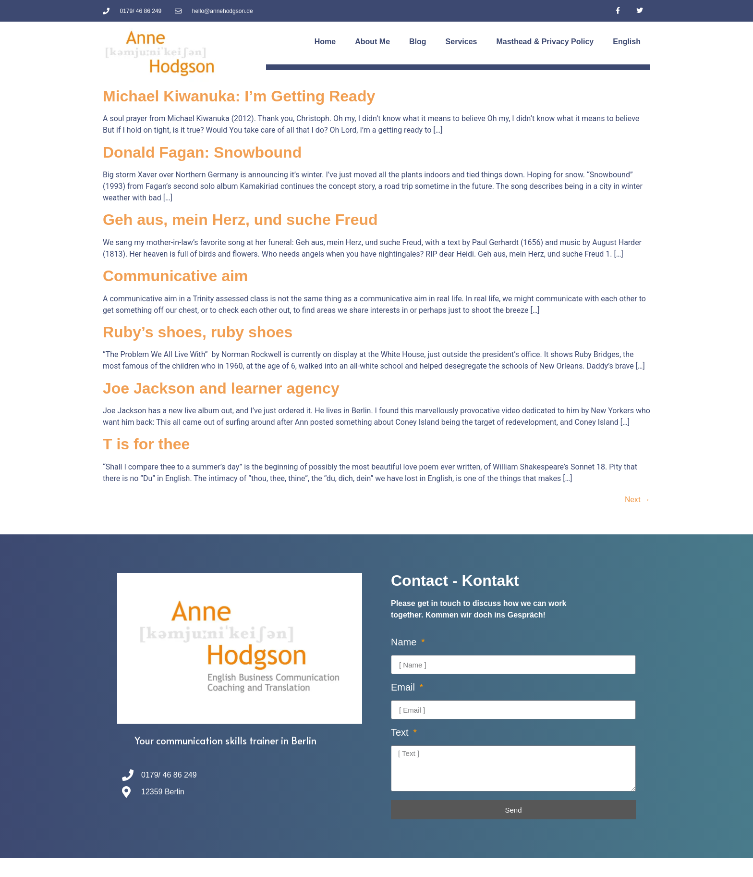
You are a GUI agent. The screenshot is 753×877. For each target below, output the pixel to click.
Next (637, 499)
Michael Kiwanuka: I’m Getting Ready (239, 96)
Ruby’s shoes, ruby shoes (197, 332)
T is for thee (146, 444)
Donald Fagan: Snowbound (202, 152)
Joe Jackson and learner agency (221, 388)
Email (404, 687)
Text (401, 733)
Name (405, 642)
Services (461, 41)
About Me (372, 41)
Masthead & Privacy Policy (545, 41)
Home (325, 41)
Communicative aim (175, 275)
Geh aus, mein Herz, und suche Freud (240, 219)
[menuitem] (626, 41)
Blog (417, 41)
